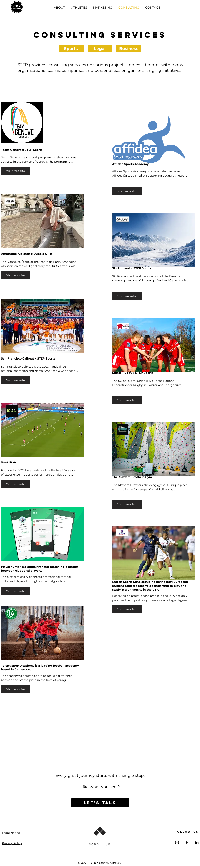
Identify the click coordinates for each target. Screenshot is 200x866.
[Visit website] (15, 171)
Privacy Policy (12, 843)
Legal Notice (11, 833)
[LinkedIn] (196, 842)
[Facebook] (186, 842)
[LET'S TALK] (100, 802)
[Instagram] (177, 842)
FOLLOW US (187, 831)
